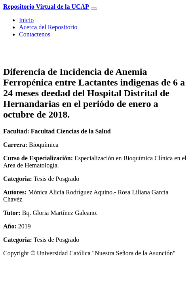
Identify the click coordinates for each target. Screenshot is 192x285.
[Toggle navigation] (94, 9)
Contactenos (34, 34)
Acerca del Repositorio (48, 27)
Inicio (26, 20)
